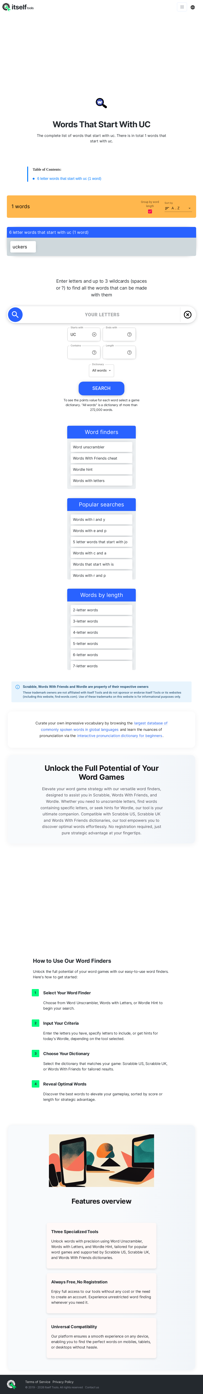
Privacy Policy (63, 1382)
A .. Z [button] (176, 208)
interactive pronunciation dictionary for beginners (119, 735)
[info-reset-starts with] (94, 334)
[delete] (187, 314)
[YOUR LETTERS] (102, 315)
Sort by (169, 203)
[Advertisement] (101, 48)
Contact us (92, 1387)
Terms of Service (37, 1382)
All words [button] (99, 370)
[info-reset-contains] (94, 352)
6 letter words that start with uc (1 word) (69, 179)
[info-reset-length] (129, 352)
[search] (15, 314)
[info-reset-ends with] (129, 334)
